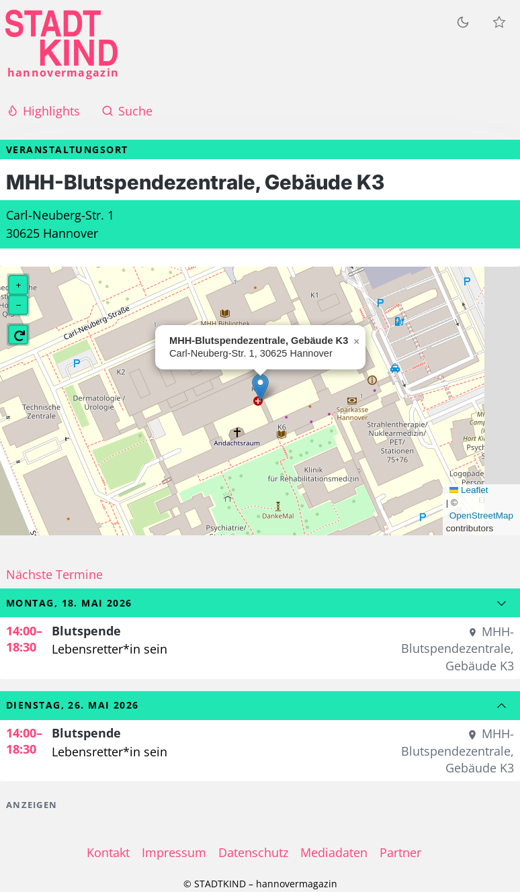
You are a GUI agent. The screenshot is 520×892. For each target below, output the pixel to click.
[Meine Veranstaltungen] (499, 22)
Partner (400, 852)
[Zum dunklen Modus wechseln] (463, 22)
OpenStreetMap (481, 515)
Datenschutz (253, 852)
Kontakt (108, 852)
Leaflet (468, 490)
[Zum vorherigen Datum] (502, 706)
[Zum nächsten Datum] (502, 603)
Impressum (174, 852)
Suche (127, 111)
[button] (260, 387)
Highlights (43, 111)
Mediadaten (333, 852)
